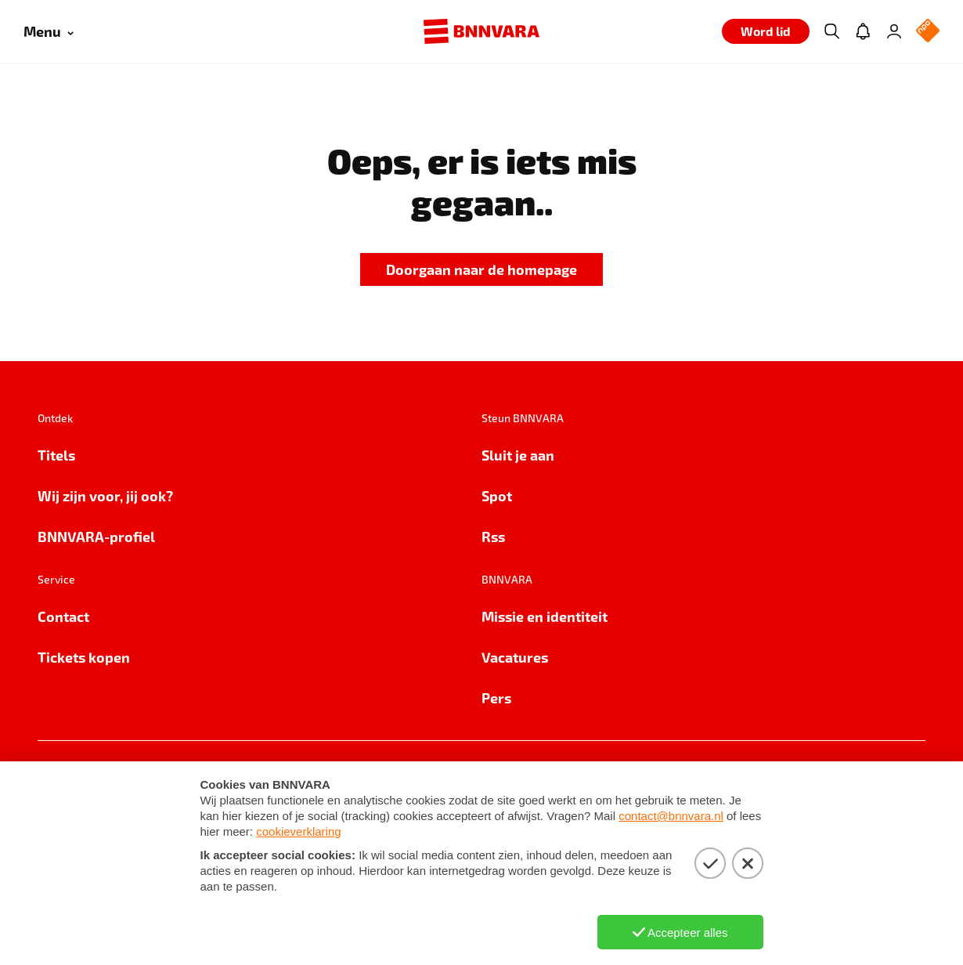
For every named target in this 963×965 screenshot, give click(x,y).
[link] (481, 269)
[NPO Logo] (928, 32)
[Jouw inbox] (862, 31)
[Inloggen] (894, 31)
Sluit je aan (518, 454)
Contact (63, 616)
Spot (497, 495)
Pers (496, 697)
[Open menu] (48, 31)
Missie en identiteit (545, 616)
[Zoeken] (831, 31)
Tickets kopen (84, 657)
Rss (493, 536)
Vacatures (515, 657)
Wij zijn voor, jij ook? (105, 495)
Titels (56, 454)
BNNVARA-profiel (96, 536)
